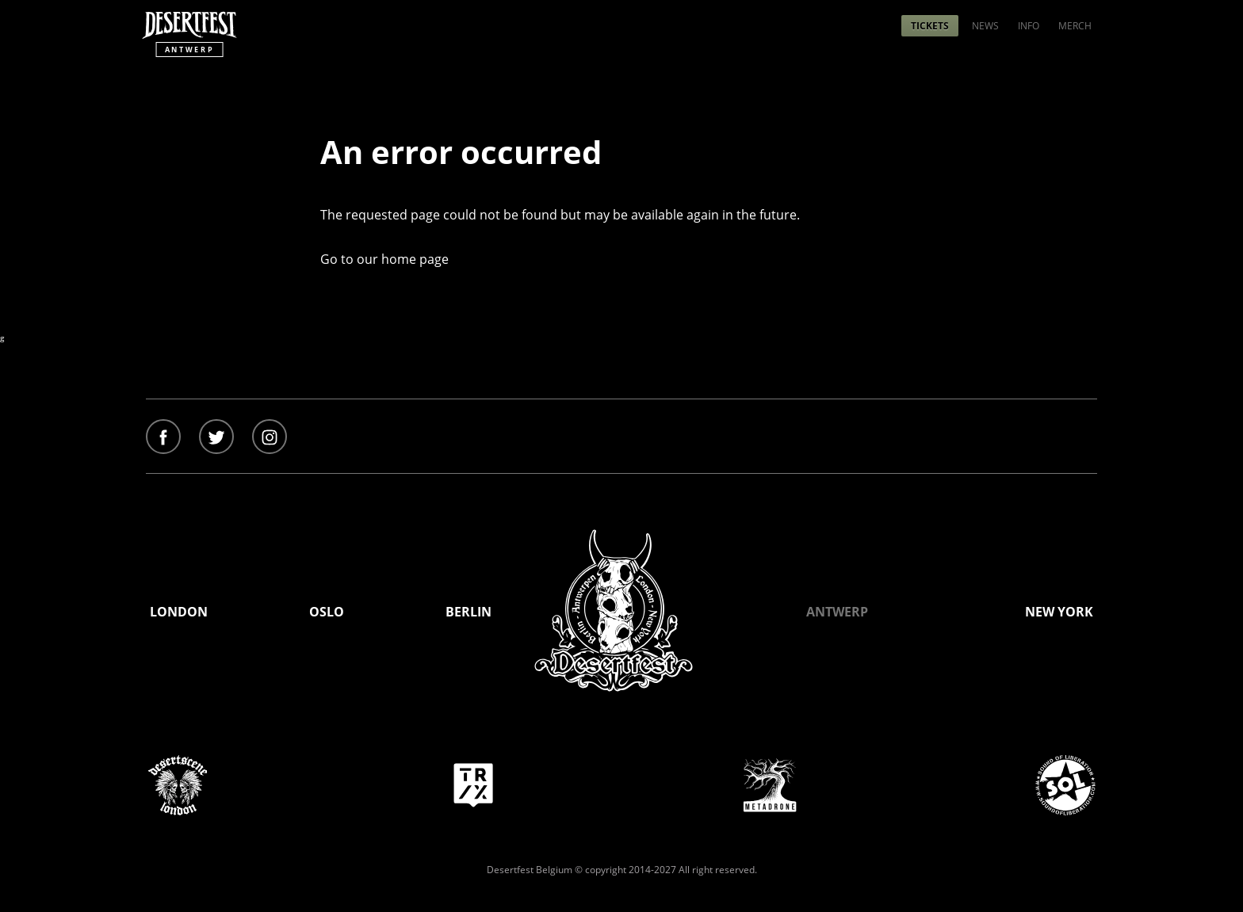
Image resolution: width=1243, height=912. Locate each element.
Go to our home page (384, 259)
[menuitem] (929, 25)
